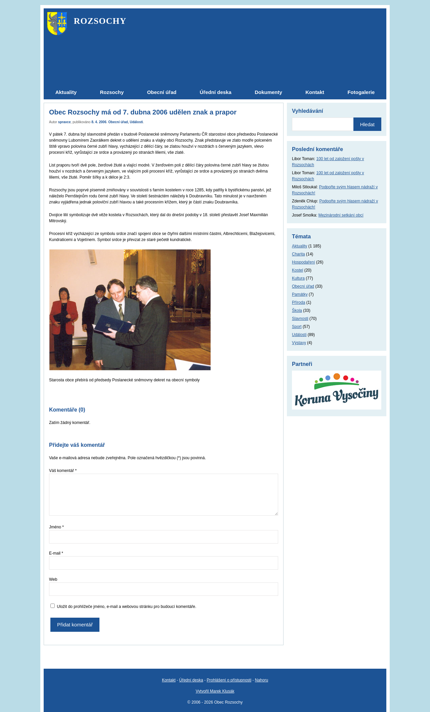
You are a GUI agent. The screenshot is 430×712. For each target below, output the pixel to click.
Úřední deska (191, 680)
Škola (297, 310)
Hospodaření (303, 262)
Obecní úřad (118, 122)
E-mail (56, 553)
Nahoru (261, 680)
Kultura (298, 278)
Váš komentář (63, 470)
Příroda (298, 302)
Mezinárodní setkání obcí (340, 215)
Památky (300, 294)
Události (136, 122)
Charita (298, 254)
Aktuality (299, 246)
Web (53, 579)
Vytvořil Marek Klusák (215, 691)
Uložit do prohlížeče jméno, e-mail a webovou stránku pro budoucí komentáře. (126, 606)
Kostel (297, 270)
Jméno (56, 527)
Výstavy (299, 342)
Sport (297, 326)
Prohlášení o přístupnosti (229, 680)
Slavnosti (300, 318)
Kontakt (169, 680)
